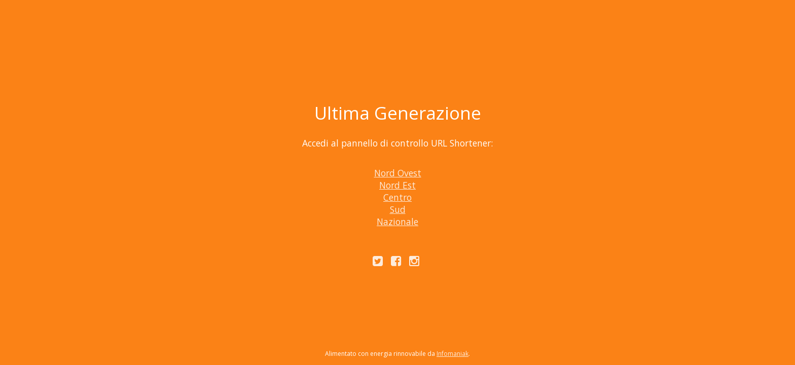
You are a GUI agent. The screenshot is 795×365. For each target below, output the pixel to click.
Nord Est (397, 185)
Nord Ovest (397, 173)
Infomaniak (452, 353)
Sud (398, 209)
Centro (397, 197)
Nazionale (397, 221)
